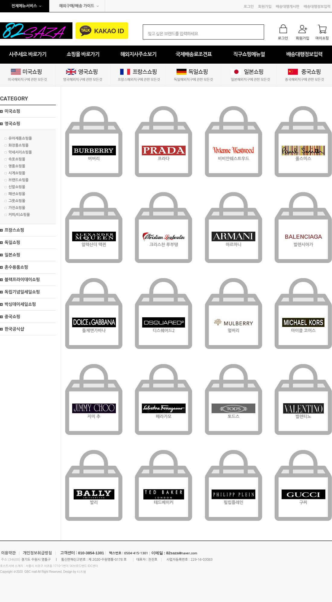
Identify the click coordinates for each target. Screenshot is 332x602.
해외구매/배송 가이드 (76, 6)
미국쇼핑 (12, 111)
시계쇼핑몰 (16, 173)
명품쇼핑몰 (16, 166)
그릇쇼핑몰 (16, 201)
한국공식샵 (14, 329)
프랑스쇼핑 (14, 230)
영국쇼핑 (12, 124)
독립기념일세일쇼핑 (22, 292)
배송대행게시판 (287, 6)
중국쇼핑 (12, 317)
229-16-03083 (201, 559)
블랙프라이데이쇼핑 (22, 279)
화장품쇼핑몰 (18, 145)
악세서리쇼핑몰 (20, 152)
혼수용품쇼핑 (16, 267)
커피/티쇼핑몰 (19, 215)
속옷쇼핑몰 (16, 159)
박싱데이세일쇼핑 (20, 304)
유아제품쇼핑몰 (20, 138)
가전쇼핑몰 (16, 208)
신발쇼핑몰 (16, 187)
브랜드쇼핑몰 (18, 180)
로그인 (249, 6)
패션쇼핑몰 (16, 194)
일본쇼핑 (12, 255)
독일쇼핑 (12, 242)
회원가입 (264, 6)
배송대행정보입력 (317, 6)
